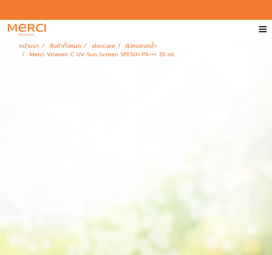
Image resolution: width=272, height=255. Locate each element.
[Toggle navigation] (263, 30)
